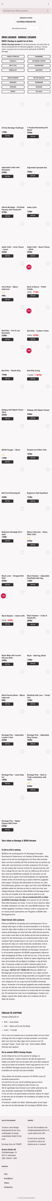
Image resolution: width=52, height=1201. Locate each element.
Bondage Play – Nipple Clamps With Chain (11, 822)
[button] (3, 4)
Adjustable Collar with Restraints (11, 168)
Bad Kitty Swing (33, 371)
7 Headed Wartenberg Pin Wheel (37, 129)
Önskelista (8, 1187)
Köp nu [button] (7, 136)
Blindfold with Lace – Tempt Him (38, 696)
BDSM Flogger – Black (11, 450)
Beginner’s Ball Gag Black (37, 493)
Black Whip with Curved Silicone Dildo (11, 656)
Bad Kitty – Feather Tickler (38, 331)
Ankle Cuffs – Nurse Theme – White (38, 248)
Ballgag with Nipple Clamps (38, 410)
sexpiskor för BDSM (30, 1076)
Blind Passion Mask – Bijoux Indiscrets (13, 696)
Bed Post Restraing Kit (11, 493)
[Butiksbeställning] (26, 28)
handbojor (37, 47)
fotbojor (44, 47)
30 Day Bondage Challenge (13, 128)
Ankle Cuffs (32, 207)
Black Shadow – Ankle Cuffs (13, 616)
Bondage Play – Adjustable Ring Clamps (38, 736)
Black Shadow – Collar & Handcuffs (37, 617)
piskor (4, 49)
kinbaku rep (34, 1085)
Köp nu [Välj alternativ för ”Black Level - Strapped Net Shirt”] (7, 584)
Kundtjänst (8, 1178)
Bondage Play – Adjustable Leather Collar (13, 736)
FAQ (5, 1174)
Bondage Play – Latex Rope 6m (13, 776)
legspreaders (14, 1079)
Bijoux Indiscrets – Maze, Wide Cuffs (37, 533)
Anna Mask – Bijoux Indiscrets (10, 288)
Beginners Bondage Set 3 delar (12, 533)
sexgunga (10, 49)
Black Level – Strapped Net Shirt (13, 577)
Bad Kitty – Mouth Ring (11, 371)
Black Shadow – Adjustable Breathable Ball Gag (38, 577)
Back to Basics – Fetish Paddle (36, 288)
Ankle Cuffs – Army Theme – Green (13, 248)
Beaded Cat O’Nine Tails (37, 450)
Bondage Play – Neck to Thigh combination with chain (37, 777)
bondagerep (20, 1085)
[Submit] (47, 11)
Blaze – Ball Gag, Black (36, 656)
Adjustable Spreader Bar (37, 168)
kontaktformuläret (35, 1141)
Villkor (6, 1183)
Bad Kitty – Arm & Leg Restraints (11, 332)
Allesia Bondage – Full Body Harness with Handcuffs (13, 208)
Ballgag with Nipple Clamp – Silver (13, 411)
